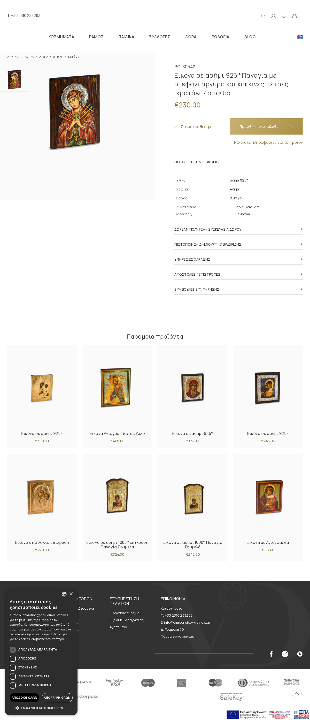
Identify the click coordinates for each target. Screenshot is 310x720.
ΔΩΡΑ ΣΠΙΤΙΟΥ (51, 56)
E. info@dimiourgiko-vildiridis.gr (185, 622)
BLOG (250, 36)
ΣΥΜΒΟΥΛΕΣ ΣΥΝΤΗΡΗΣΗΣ (196, 289)
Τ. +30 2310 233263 (177, 615)
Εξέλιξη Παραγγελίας (127, 620)
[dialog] (41, 651)
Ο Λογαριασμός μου (125, 613)
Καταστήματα (171, 608)
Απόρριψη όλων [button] (57, 698)
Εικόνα (74, 56)
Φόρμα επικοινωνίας (177, 636)
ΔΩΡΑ (190, 36)
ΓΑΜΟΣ (96, 36)
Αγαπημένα (118, 627)
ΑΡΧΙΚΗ (13, 56)
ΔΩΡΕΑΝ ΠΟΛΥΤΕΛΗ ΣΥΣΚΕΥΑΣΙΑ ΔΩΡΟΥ (207, 229)
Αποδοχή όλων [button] (24, 698)
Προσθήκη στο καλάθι (266, 126)
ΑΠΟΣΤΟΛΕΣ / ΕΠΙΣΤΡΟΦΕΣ (197, 274)
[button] (41, 707)
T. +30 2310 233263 (23, 15)
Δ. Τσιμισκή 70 (172, 629)
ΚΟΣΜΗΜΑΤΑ (61, 36)
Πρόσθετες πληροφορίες (197, 161)
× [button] (71, 594)
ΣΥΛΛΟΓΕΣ (159, 36)
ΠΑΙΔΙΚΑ (126, 36)
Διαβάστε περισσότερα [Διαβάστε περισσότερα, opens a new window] (47, 639)
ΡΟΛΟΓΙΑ (220, 36)
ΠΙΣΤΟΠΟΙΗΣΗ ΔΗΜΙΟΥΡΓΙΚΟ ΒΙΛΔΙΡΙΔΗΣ (207, 244)
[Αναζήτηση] (263, 15)
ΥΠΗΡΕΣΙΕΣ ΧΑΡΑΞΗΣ (192, 259)
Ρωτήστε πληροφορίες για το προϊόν (268, 142)
